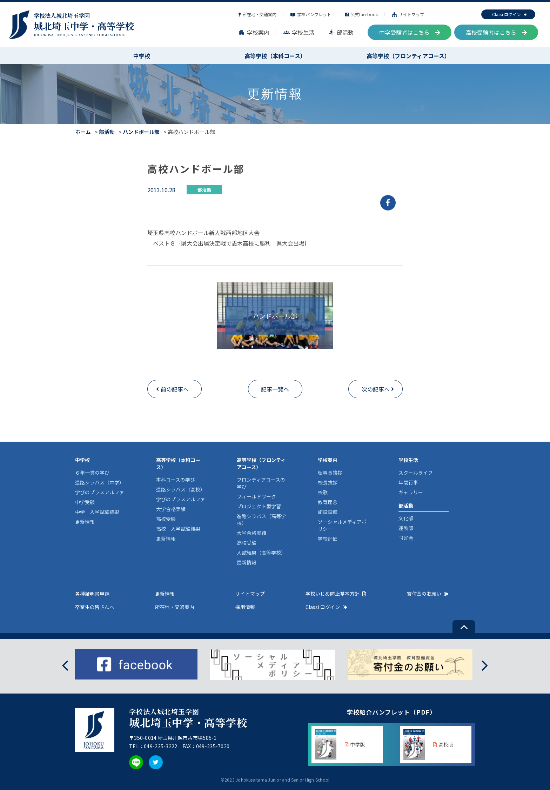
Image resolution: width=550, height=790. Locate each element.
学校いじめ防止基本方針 (336, 593)
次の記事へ (376, 389)
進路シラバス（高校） (180, 489)
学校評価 (327, 538)
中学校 (141, 56)
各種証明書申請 (92, 593)
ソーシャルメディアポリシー (342, 525)
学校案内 (254, 32)
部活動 (341, 32)
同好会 (405, 537)
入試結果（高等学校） (261, 552)
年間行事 (408, 482)
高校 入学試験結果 (178, 528)
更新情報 (85, 521)
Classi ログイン (509, 14)
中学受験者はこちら (409, 32)
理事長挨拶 (330, 472)
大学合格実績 (171, 509)
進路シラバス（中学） (99, 482)
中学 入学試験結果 (97, 511)
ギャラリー (410, 492)
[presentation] (65, 664)
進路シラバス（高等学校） (261, 520)
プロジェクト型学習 (259, 506)
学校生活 (298, 32)
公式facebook (361, 14)
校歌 (323, 492)
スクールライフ (415, 472)
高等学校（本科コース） (275, 56)
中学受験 (85, 502)
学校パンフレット (310, 14)
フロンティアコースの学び (261, 483)
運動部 (405, 527)
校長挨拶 (327, 482)
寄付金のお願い (428, 593)
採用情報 (245, 606)
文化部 (405, 518)
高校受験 (166, 518)
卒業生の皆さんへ (94, 606)
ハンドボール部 (141, 131)
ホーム (83, 131)
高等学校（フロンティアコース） (408, 56)
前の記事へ (175, 389)
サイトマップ (408, 14)
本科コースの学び (175, 479)
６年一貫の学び (92, 472)
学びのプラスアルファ (99, 492)
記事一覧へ (275, 389)
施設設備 (327, 511)
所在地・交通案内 (257, 14)
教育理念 (327, 502)
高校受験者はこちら (496, 32)
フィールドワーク (256, 496)
